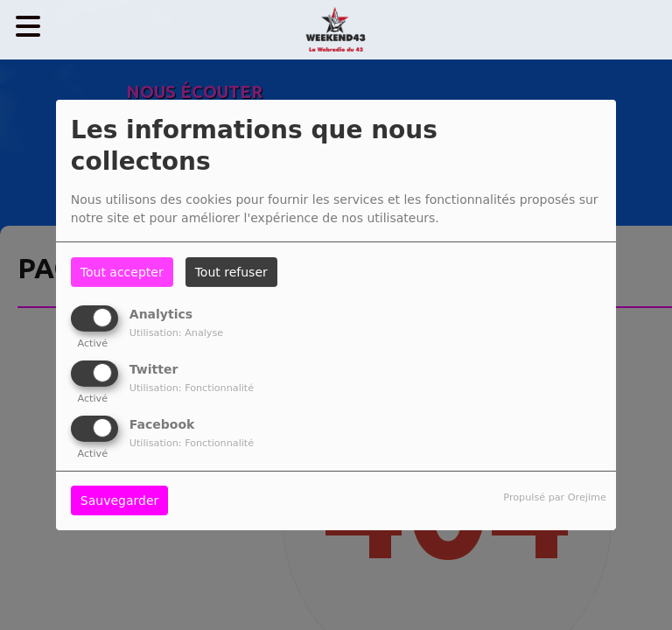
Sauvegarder (119, 501)
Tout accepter (122, 272)
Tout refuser (231, 272)
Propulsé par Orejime (554, 497)
